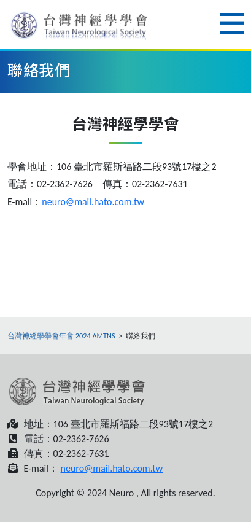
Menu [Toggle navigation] (232, 23)
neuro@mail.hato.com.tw (93, 202)
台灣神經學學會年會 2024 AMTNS (61, 335)
